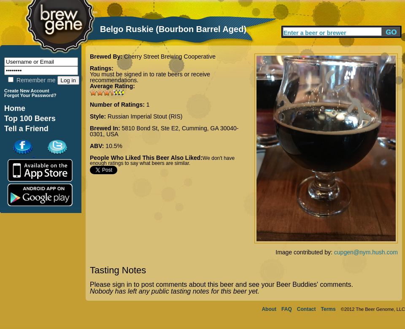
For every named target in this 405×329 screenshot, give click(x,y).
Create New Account (26, 90)
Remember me (31, 80)
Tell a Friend (26, 128)
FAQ (286, 309)
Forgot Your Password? (30, 95)
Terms (328, 309)
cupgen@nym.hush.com (366, 252)
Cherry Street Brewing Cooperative (170, 56)
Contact (306, 309)
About (269, 309)
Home (14, 108)
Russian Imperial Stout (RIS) (145, 116)
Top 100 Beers (30, 118)
